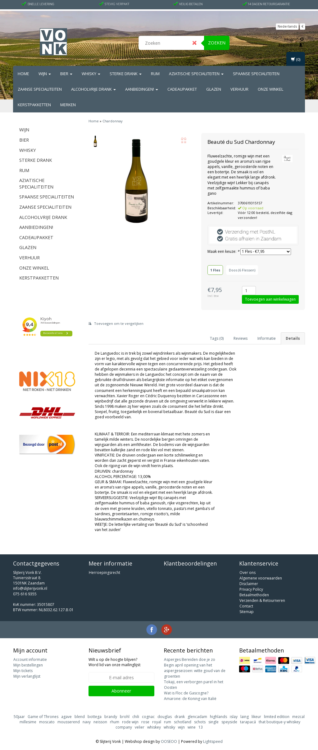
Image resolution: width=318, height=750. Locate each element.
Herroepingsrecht (104, 572)
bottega (95, 716)
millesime (28, 722)
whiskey (154, 727)
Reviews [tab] (241, 338)
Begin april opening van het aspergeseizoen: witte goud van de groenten (194, 670)
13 (200, 727)
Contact (246, 606)
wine (192, 727)
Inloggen (293, 39)
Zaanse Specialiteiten (40, 89)
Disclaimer (248, 583)
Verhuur (239, 89)
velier (139, 727)
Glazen (213, 89)
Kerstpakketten (34, 104)
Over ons (247, 572)
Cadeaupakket (182, 89)
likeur (256, 716)
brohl (124, 716)
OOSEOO (169, 741)
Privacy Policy (251, 589)
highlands (218, 716)
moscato (47, 722)
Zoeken (216, 43)
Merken (68, 104)
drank (180, 716)
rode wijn (130, 722)
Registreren (291, 45)
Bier (66, 73)
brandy (110, 716)
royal (156, 722)
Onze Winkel (270, 89)
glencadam (197, 716)
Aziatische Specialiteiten (196, 73)
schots (200, 722)
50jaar (19, 716)
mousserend (68, 722)
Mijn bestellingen (28, 665)
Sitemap (246, 611)
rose (145, 722)
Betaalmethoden (254, 595)
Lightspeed (213, 741)
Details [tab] (293, 338)
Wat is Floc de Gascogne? (186, 693)
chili (135, 716)
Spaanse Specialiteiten (256, 73)
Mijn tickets (23, 670)
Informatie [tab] (266, 338)
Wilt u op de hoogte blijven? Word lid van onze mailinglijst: (115, 662)
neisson (100, 722)
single (213, 722)
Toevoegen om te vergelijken (116, 323)
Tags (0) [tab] (217, 338)
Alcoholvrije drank (93, 89)
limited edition (276, 716)
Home (23, 73)
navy (87, 722)
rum (167, 722)
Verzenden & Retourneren (262, 600)
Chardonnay (112, 121)
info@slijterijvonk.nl (30, 588)
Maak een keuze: (223, 251)
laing (244, 716)
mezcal (298, 716)
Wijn (45, 73)
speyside (229, 722)
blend (80, 716)
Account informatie (30, 659)
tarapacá (248, 722)
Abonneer (121, 691)
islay (234, 716)
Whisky (91, 73)
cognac (148, 716)
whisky (169, 727)
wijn (181, 727)
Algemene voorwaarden (260, 578)
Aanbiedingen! (141, 89)
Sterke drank (126, 73)
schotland (182, 722)
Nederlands (287, 26)
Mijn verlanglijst (26, 676)
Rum (155, 73)
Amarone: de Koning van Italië (190, 698)
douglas (164, 716)
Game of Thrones (43, 716)
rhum (114, 722)
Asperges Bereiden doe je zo (189, 659)
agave (66, 716)
